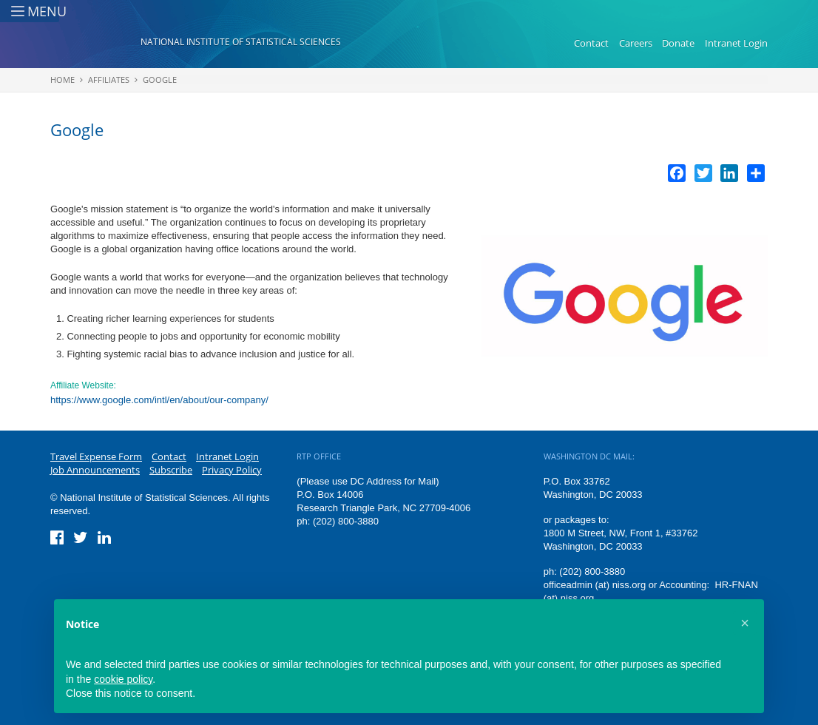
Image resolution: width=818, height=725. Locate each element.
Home (62, 79)
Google (160, 79)
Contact (591, 43)
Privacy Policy (232, 469)
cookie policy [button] (123, 679)
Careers (635, 43)
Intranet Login (736, 43)
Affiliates (108, 79)
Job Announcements (95, 469)
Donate (678, 43)
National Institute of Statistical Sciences (241, 42)
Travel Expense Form (96, 456)
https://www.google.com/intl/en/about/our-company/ (159, 399)
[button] (745, 623)
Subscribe (170, 469)
